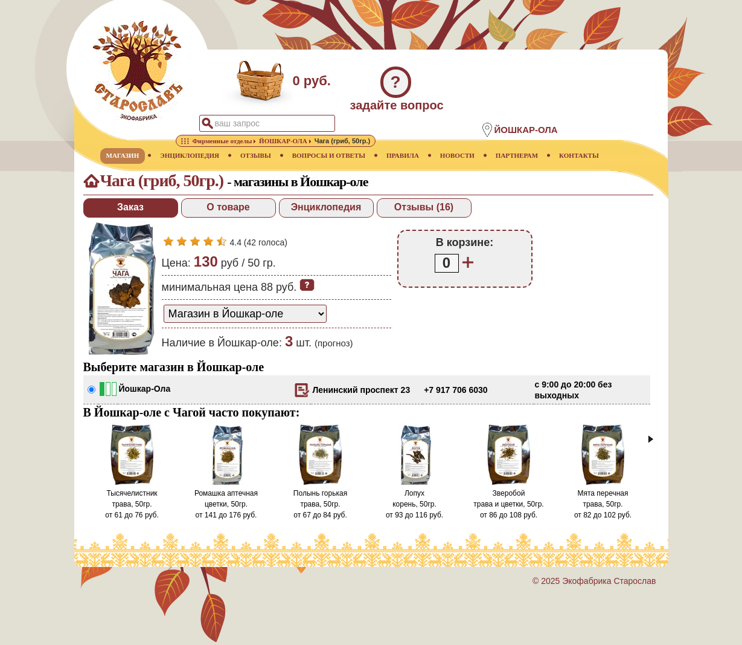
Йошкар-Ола (145, 389)
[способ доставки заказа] (245, 314)
